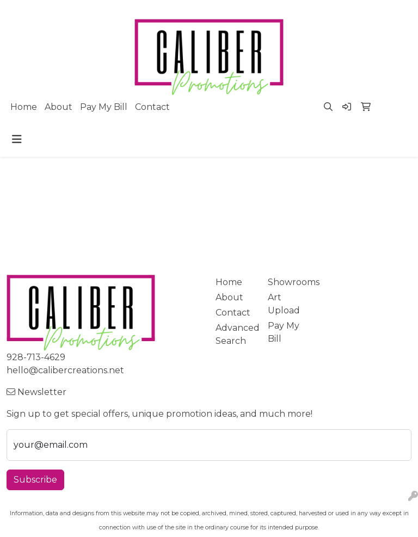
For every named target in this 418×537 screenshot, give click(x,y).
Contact (152, 107)
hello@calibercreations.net (65, 370)
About (58, 107)
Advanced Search (235, 334)
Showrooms (287, 282)
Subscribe (35, 479)
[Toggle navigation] (16, 139)
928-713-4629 (36, 357)
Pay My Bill (103, 107)
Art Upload (284, 304)
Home (23, 107)
